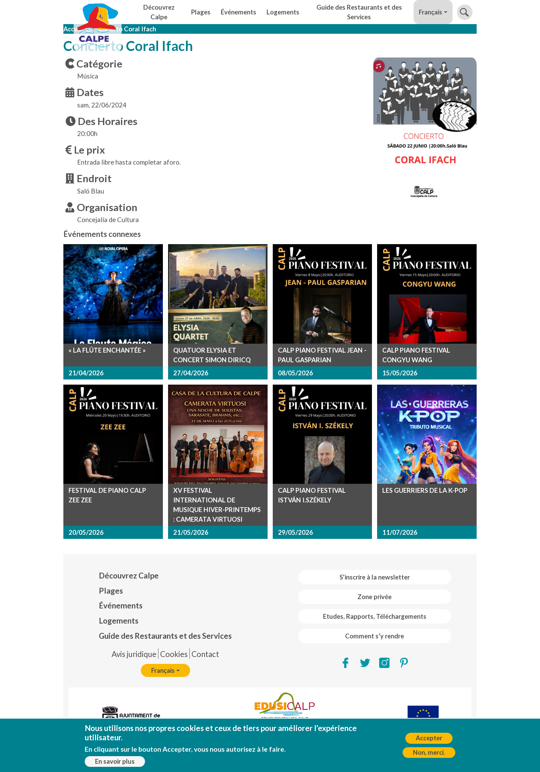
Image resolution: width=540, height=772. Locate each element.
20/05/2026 (86, 532)
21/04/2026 (86, 373)
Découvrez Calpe (159, 12)
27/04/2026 (190, 373)
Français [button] (430, 12)
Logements (283, 12)
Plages (200, 12)
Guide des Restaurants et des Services (359, 12)
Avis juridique (134, 654)
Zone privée (374, 597)
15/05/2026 (399, 373)
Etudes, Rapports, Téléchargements (374, 616)
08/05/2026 (295, 373)
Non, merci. (429, 752)
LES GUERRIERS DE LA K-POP (424, 490)
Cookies (174, 654)
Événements (238, 12)
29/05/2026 (295, 532)
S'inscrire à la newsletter (375, 577)
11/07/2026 (399, 532)
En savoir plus (115, 761)
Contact (205, 654)
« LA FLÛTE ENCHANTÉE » (107, 350)
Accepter (429, 738)
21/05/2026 (190, 532)
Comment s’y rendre (374, 636)
